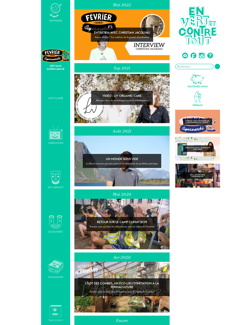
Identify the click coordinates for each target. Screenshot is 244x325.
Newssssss (55, 12)
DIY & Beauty (55, 180)
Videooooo (55, 135)
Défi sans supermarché (55, 59)
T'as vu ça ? (55, 313)
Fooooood (55, 269)
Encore (122, 320)
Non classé (55, 98)
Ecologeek (55, 224)
